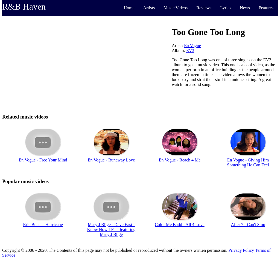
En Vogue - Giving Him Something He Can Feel (248, 162)
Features (266, 7)
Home (129, 7)
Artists (149, 7)
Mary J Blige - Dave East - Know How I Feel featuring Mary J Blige (111, 229)
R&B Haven (24, 6)
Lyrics (225, 7)
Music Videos (176, 7)
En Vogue (192, 45)
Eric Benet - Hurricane (43, 224)
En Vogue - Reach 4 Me (180, 160)
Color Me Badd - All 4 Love (179, 224)
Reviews (203, 7)
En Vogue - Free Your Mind (43, 160)
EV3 (190, 50)
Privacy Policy (241, 250)
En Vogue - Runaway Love (111, 160)
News (245, 7)
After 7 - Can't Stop (248, 224)
